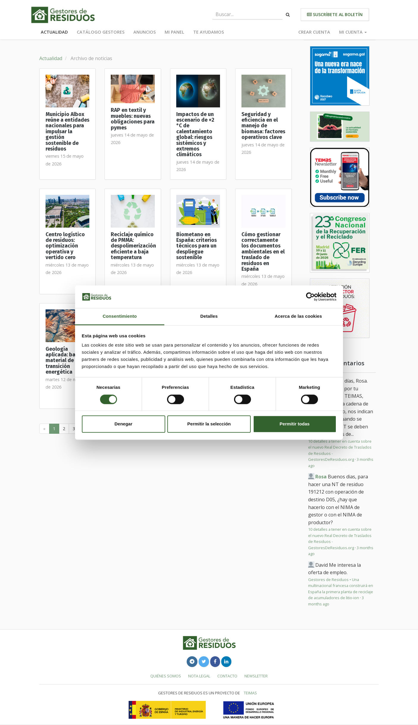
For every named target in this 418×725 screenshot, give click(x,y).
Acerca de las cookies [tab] (298, 316)
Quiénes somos (165, 676)
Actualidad (54, 32)
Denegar (123, 424)
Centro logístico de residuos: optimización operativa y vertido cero (65, 246)
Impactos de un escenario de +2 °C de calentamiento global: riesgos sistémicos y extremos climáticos (195, 134)
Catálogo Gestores (100, 32)
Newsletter (256, 676)
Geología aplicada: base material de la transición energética (63, 360)
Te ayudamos (208, 32)
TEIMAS (250, 693)
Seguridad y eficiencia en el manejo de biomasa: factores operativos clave (263, 125)
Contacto (227, 676)
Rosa (321, 476)
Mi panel (174, 32)
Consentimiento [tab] (120, 316)
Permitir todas (295, 424)
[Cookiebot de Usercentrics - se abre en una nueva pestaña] (310, 296)
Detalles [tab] (209, 316)
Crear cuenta (314, 32)
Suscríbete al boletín (335, 14)
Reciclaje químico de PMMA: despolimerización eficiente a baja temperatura (133, 246)
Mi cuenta (353, 32)
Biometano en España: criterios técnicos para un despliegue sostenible (196, 246)
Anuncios (144, 32)
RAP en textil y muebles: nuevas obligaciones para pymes (133, 119)
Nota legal (199, 676)
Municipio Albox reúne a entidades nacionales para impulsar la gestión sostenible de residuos (67, 131)
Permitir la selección (209, 424)
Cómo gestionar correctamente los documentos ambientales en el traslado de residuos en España (263, 251)
